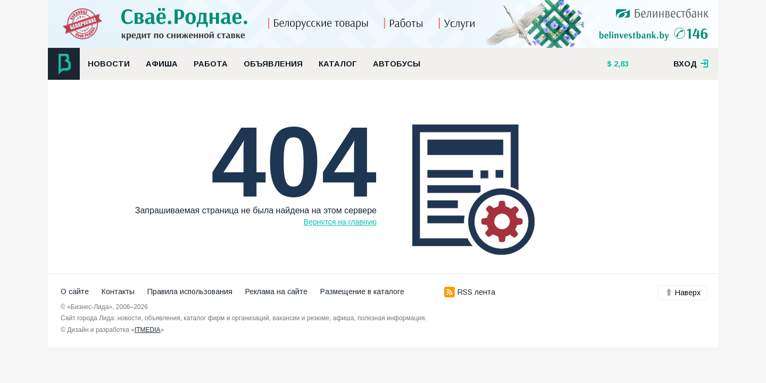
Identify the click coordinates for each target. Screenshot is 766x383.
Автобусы (396, 64)
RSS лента (469, 292)
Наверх (683, 292)
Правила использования (189, 291)
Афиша (162, 64)
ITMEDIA (148, 330)
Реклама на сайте (276, 291)
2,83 (620, 64)
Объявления (273, 64)
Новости (109, 64)
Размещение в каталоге (362, 291)
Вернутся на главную (340, 222)
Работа (211, 64)
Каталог (338, 64)
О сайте (75, 291)
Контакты (118, 291)
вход (691, 64)
